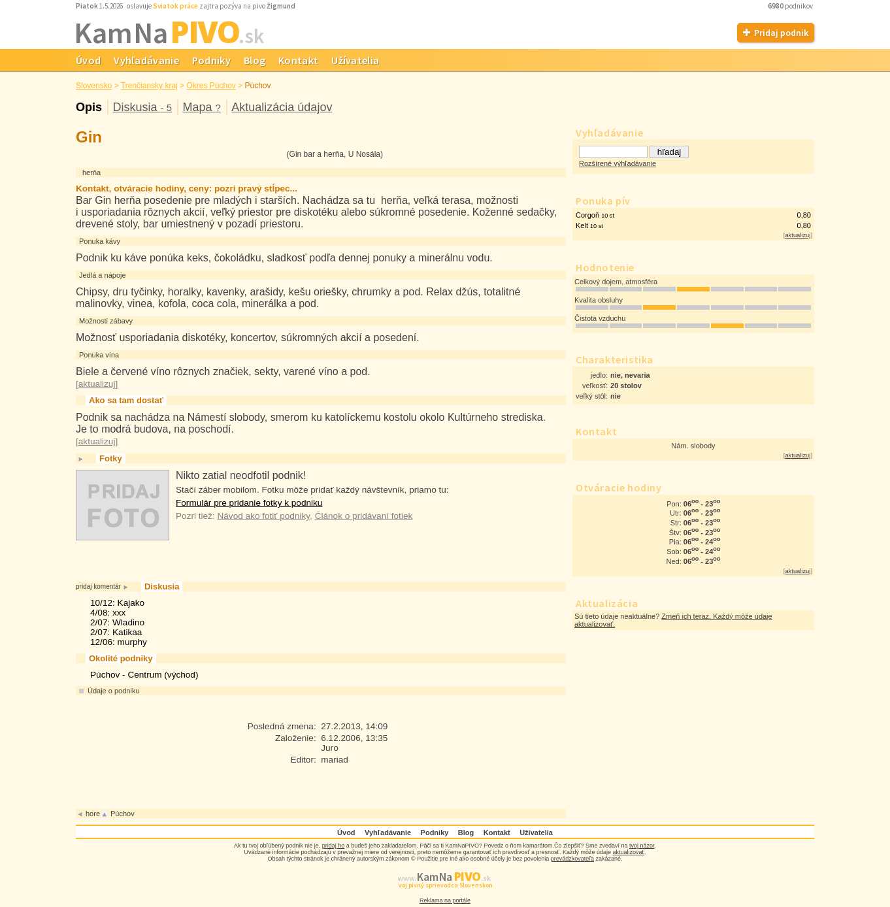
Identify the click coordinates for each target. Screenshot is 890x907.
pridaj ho (333, 845)
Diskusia (142, 107)
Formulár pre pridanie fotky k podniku (249, 503)
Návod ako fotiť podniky (263, 516)
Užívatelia (355, 60)
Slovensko (94, 85)
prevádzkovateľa (572, 858)
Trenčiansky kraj (149, 85)
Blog (254, 60)
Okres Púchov (210, 85)
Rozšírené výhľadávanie (617, 163)
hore (93, 813)
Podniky (211, 60)
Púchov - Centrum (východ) (144, 675)
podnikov (791, 5)
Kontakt (298, 60)
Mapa (201, 107)
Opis (89, 107)
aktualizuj (797, 235)
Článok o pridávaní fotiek (364, 516)
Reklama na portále (445, 900)
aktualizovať (628, 852)
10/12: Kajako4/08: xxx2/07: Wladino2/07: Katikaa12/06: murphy (118, 622)
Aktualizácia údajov (281, 107)
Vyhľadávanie (146, 60)
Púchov (258, 85)
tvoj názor (642, 845)
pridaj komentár (98, 586)
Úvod (88, 60)
